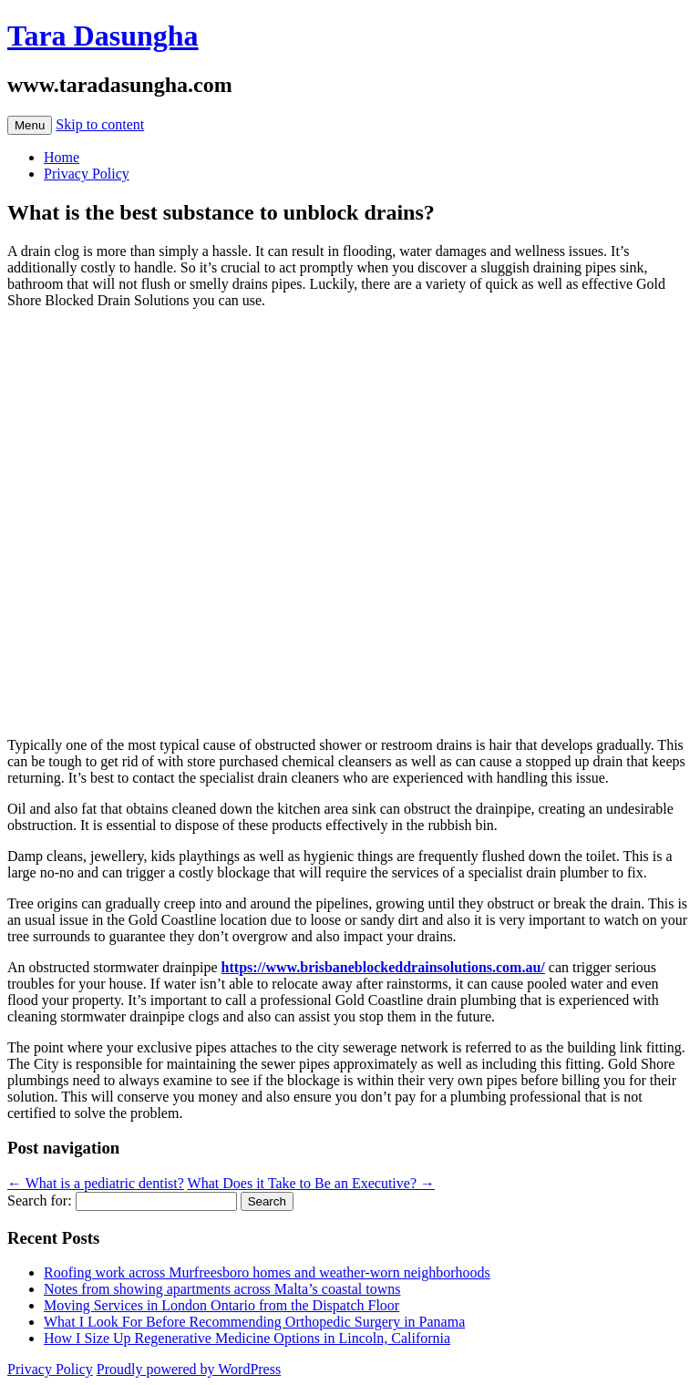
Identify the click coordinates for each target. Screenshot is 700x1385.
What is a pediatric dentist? (95, 1183)
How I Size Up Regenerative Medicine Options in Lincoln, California (247, 1338)
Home (61, 157)
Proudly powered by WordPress (189, 1369)
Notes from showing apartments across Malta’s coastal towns (222, 1289)
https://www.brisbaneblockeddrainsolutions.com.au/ (383, 967)
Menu (30, 125)
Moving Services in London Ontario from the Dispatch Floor (221, 1305)
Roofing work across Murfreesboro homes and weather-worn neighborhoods (267, 1272)
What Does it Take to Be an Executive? (311, 1183)
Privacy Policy (86, 173)
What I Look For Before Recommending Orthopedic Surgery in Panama (254, 1321)
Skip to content (100, 124)
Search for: (39, 1200)
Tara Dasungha (103, 35)
